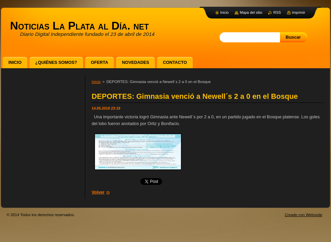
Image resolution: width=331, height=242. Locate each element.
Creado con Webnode (303, 215)
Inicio (96, 82)
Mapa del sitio (251, 12)
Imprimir (298, 12)
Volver (98, 192)
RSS (277, 12)
